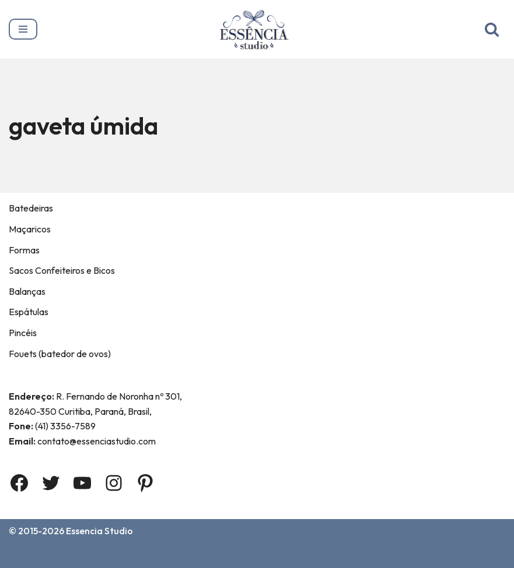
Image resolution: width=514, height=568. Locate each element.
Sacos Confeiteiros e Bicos (62, 270)
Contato (131, 555)
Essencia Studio (100, 531)
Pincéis (23, 332)
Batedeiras (31, 208)
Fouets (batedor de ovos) (60, 353)
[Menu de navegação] (23, 29)
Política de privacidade (318, 555)
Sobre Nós (74, 555)
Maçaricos (30, 229)
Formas (24, 250)
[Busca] (491, 29)
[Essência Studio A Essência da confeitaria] (257, 29)
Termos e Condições (209, 555)
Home (24, 555)
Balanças (27, 291)
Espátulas (28, 312)
